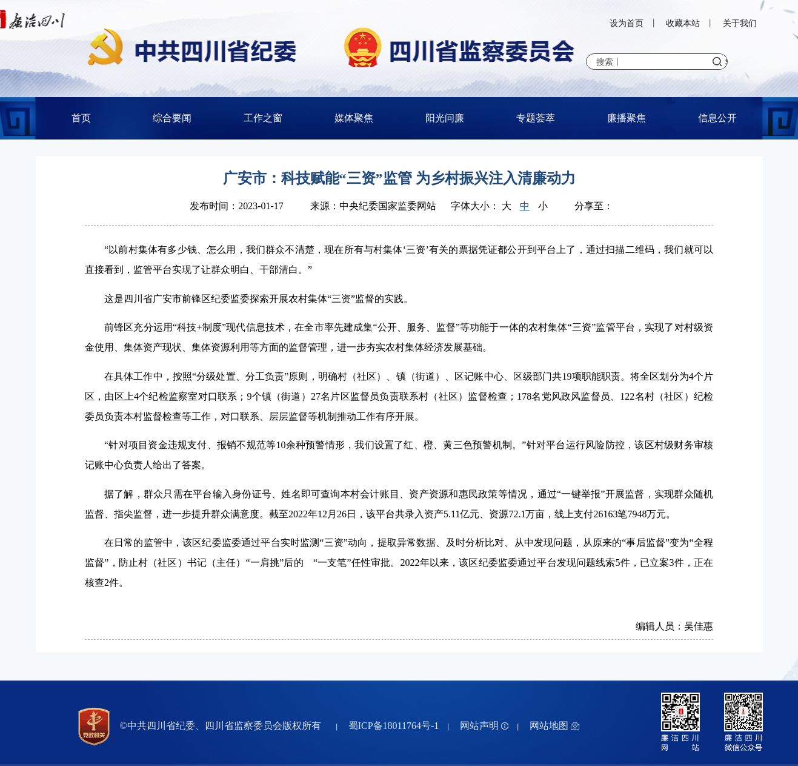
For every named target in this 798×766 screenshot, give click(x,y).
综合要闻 (172, 118)
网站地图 (554, 726)
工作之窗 (263, 118)
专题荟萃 (535, 118)
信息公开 (717, 118)
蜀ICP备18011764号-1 (393, 726)
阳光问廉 (444, 118)
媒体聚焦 (353, 118)
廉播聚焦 (626, 118)
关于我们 (740, 23)
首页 (81, 118)
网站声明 (484, 726)
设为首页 (626, 23)
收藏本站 (683, 23)
